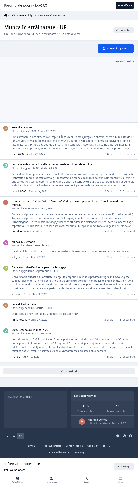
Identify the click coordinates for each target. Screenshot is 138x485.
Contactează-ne (74, 445)
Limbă (32, 445)
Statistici (27, 396)
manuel (29, 333)
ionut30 (29, 208)
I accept (124, 466)
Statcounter (15, 396)
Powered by (66, 452)
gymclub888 (31, 168)
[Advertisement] (69, 94)
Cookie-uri (92, 445)
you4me (29, 271)
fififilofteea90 (19, 319)
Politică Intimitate (51, 445)
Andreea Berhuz (97, 419)
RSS (106, 445)
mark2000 (30, 131)
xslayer (28, 245)
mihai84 (29, 308)
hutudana (17, 231)
